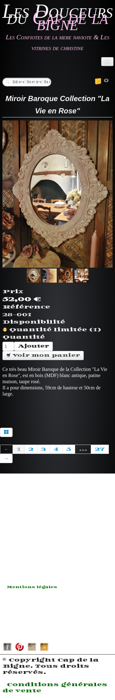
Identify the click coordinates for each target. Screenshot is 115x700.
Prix (12, 292)
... (83, 449)
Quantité (23, 337)
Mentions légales (32, 587)
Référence (26, 307)
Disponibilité (33, 322)
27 (100, 449)
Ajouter (33, 346)
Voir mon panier (43, 355)
